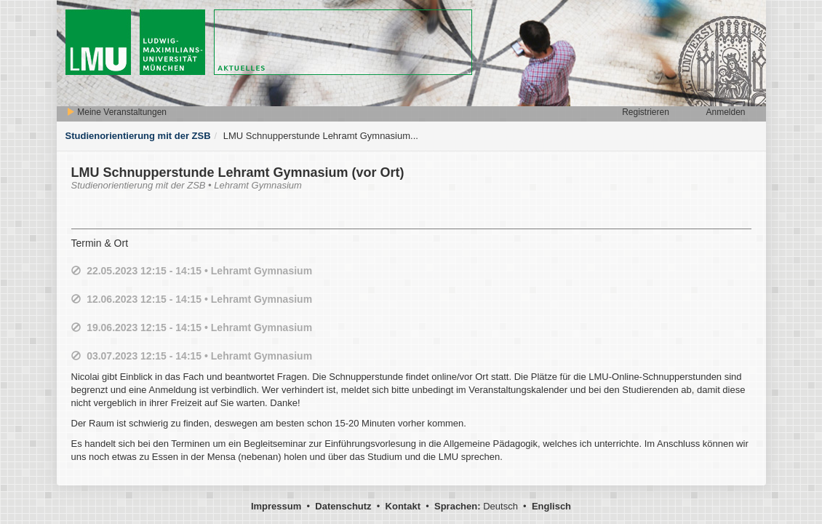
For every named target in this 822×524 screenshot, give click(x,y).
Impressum (276, 506)
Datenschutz (343, 506)
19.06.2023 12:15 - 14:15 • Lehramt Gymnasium (199, 327)
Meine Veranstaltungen (116, 112)
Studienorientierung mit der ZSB (138, 135)
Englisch (551, 506)
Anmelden (725, 112)
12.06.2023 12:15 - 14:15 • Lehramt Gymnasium (199, 299)
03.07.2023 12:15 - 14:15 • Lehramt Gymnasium (199, 356)
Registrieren (645, 112)
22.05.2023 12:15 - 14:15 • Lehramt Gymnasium (199, 271)
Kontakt (403, 506)
